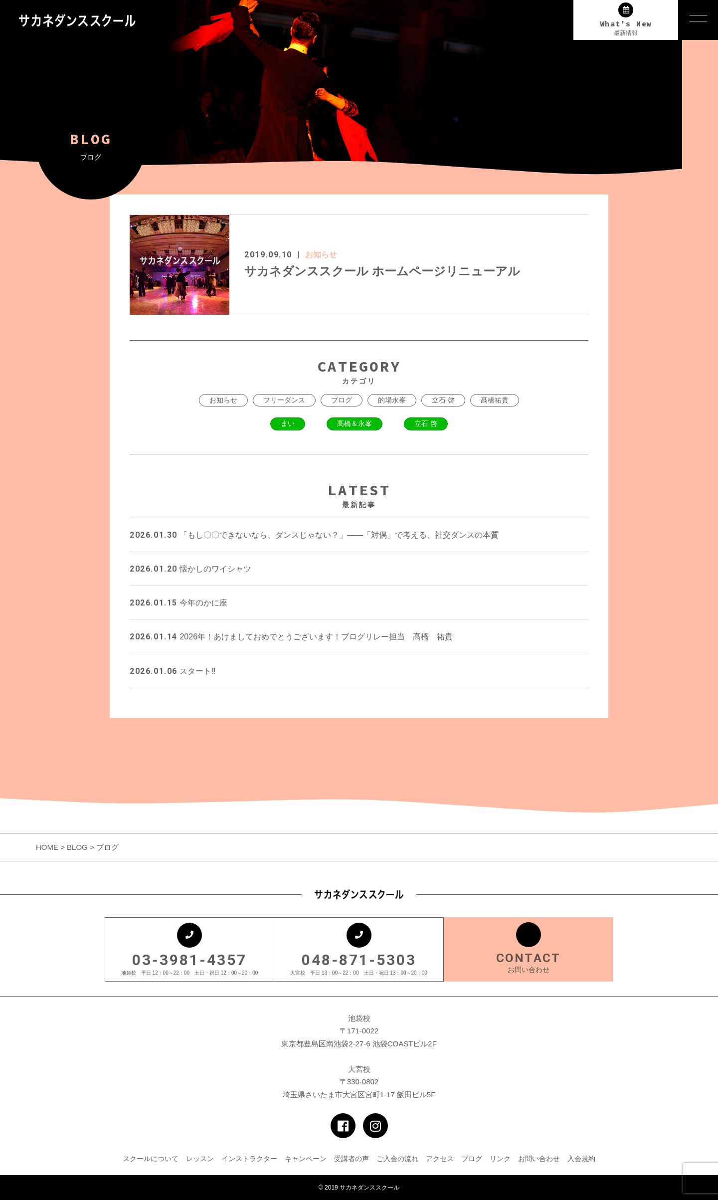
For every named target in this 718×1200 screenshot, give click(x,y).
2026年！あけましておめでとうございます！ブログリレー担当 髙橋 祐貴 (291, 636)
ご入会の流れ (397, 1159)
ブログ (341, 400)
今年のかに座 (178, 602)
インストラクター (249, 1159)
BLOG (77, 847)
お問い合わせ (539, 1159)
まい (288, 423)
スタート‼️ (172, 671)
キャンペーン (306, 1159)
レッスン (200, 1159)
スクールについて (151, 1159)
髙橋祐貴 (495, 400)
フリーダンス (284, 400)
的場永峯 (392, 400)
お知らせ (321, 254)
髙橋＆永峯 (354, 423)
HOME (48, 847)
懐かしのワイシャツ (190, 569)
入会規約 (581, 1159)
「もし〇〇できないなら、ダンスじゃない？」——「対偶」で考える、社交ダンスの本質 (314, 535)
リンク (500, 1159)
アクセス (440, 1159)
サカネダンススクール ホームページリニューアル (382, 271)
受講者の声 (351, 1159)
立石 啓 (443, 400)
